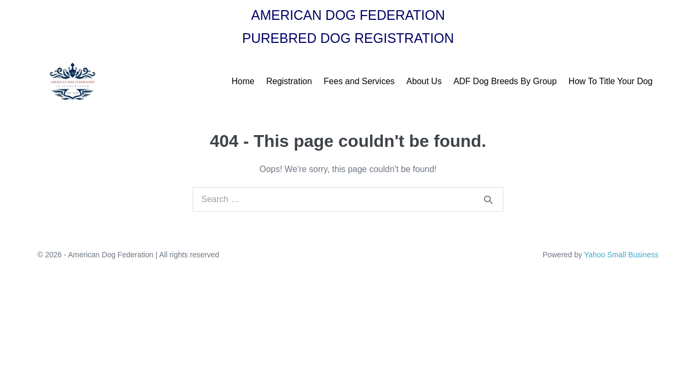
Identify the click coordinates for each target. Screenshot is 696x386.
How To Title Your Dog (611, 81)
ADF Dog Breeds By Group (505, 81)
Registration (289, 81)
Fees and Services (359, 81)
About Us (424, 81)
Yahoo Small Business (621, 254)
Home (243, 81)
